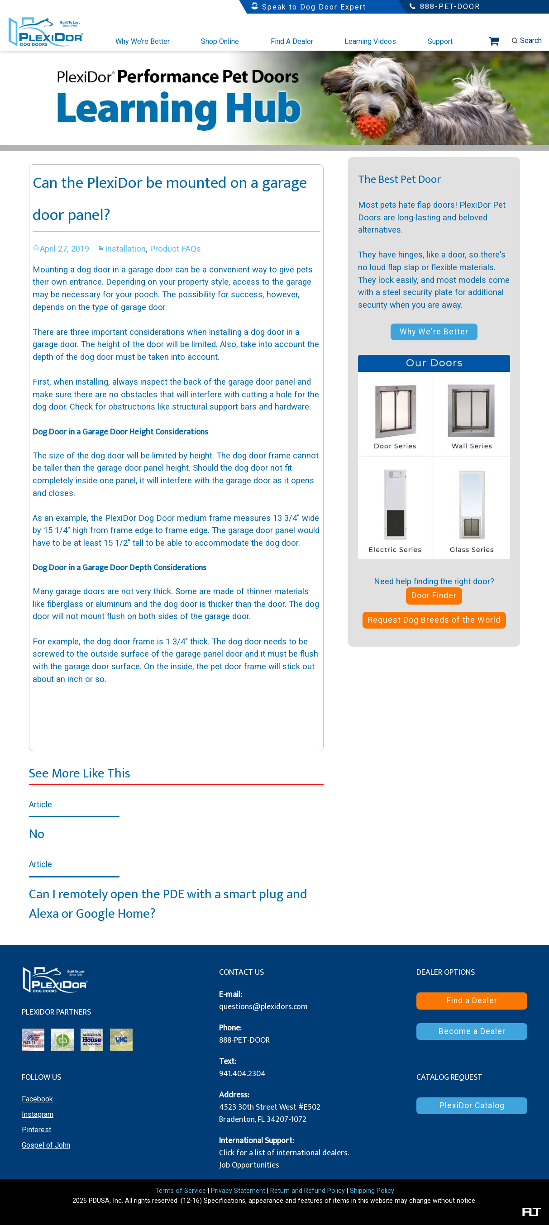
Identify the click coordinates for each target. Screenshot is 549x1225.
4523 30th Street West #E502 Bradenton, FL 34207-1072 (269, 1113)
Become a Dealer (472, 1031)
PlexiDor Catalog (472, 1105)
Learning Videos (370, 41)
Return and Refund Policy (307, 1191)
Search (526, 40)
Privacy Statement (238, 1191)
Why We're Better (434, 331)
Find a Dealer (472, 1000)
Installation (125, 248)
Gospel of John (46, 1145)
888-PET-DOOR (244, 1040)
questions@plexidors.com (263, 1007)
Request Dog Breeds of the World (434, 619)
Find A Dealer (292, 41)
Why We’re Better (142, 41)
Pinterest (36, 1129)
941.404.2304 (242, 1074)
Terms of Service (180, 1191)
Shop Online (220, 41)
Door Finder (434, 595)
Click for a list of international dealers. (284, 1153)
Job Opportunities (249, 1165)
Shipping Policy (372, 1191)
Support (440, 41)
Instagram (37, 1114)
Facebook (37, 1099)
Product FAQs (175, 248)
